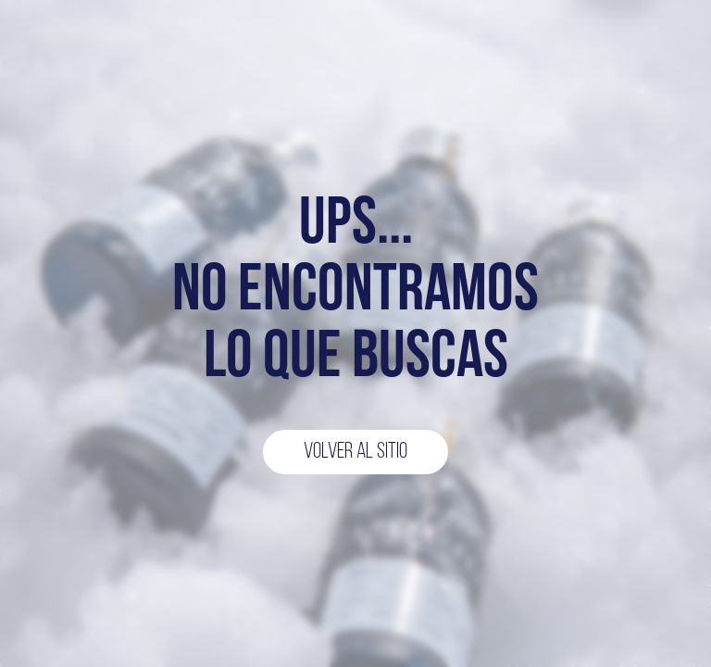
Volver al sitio (355, 452)
